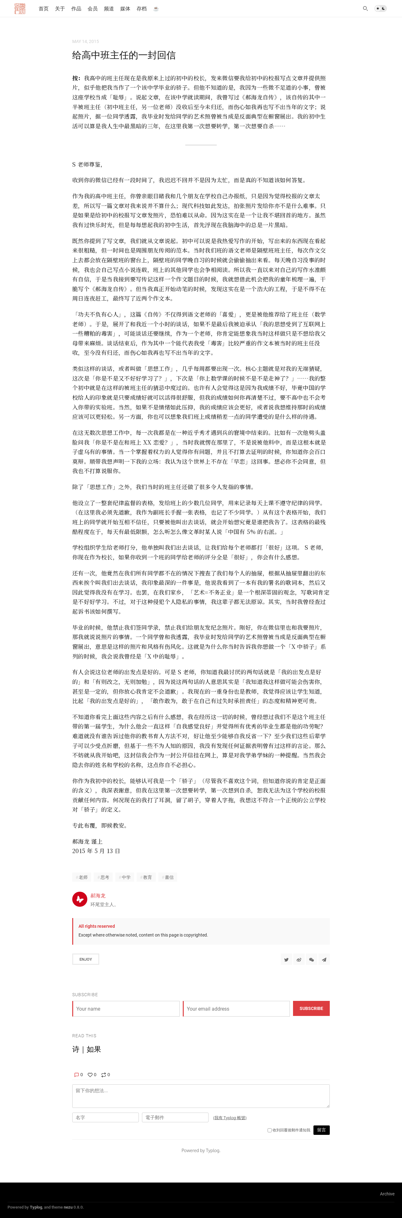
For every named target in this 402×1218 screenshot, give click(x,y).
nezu (68, 1207)
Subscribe (311, 1008)
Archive (387, 1194)
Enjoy (85, 959)
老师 (83, 877)
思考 (104, 877)
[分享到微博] (299, 959)
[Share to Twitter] (286, 959)
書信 (169, 877)
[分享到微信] (311, 959)
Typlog (36, 1207)
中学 (126, 877)
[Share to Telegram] (324, 959)
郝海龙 (98, 895)
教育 (147, 877)
